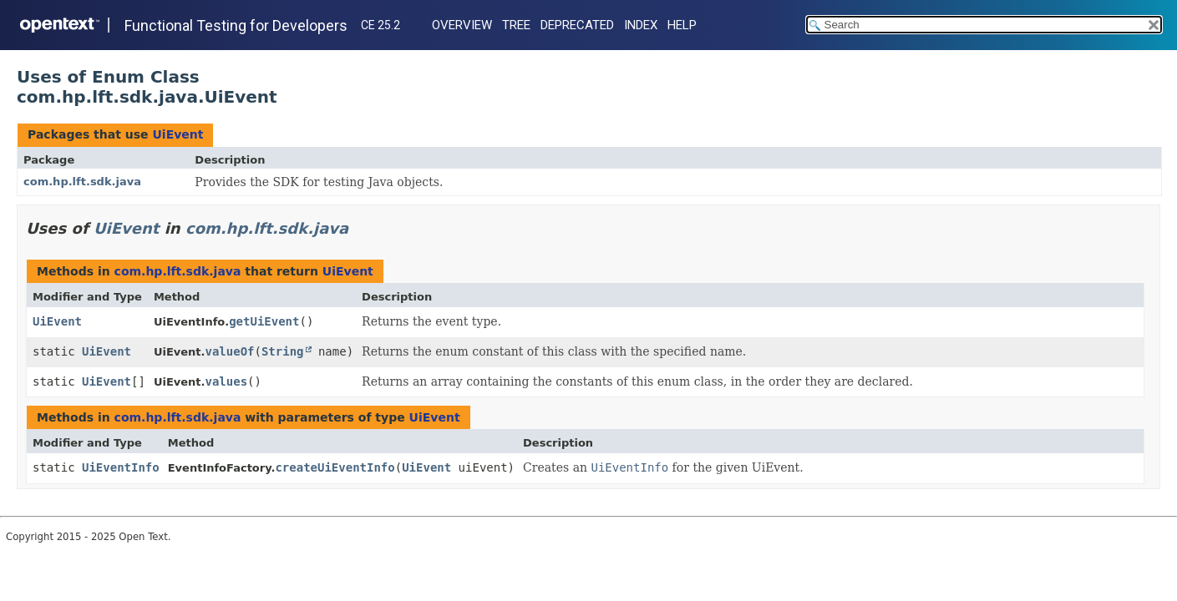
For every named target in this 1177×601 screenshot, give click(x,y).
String (282, 351)
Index (640, 25)
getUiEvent (264, 321)
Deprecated (577, 25)
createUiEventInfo (334, 467)
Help (682, 25)
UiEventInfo (121, 467)
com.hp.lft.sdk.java (82, 181)
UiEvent (177, 134)
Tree (516, 25)
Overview (462, 25)
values (226, 381)
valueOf (229, 351)
